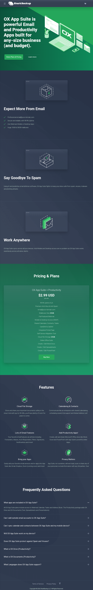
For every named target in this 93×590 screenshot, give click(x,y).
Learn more (33, 57)
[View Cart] (85, 3)
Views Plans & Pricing (14, 57)
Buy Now (46, 356)
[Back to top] (60, 582)
